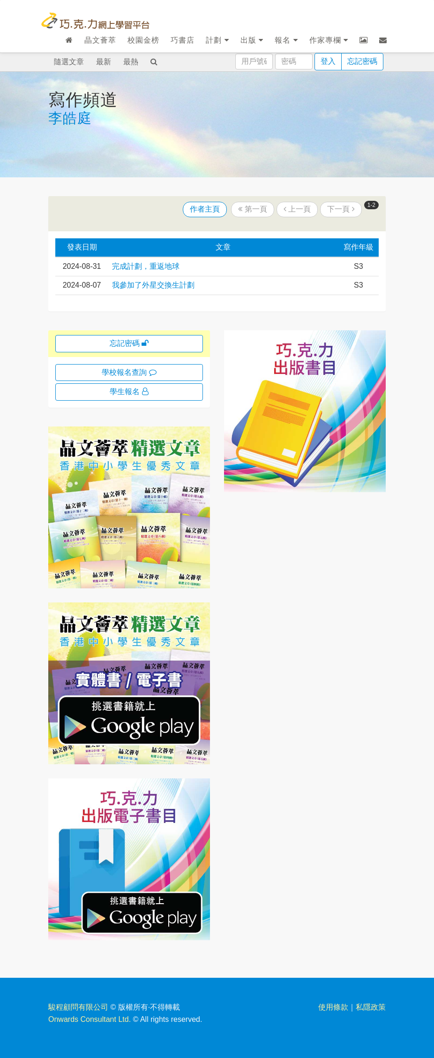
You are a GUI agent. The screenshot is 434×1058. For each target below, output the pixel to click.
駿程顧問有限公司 (78, 1007)
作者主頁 (205, 209)
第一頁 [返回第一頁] (252, 209)
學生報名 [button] (129, 392)
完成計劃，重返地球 (146, 266)
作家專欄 (328, 40)
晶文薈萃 (100, 40)
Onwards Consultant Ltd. (89, 1019)
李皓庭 (70, 118)
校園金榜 (143, 40)
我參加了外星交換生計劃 (153, 285)
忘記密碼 (362, 61)
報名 (286, 40)
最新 (103, 62)
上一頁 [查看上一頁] (297, 209)
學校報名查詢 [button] (129, 372)
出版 (251, 40)
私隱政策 (371, 1007)
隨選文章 (69, 62)
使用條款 (333, 1007)
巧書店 (183, 40)
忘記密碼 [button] (129, 343)
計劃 (217, 40)
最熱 (130, 62)
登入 (328, 61)
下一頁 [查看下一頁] (340, 209)
